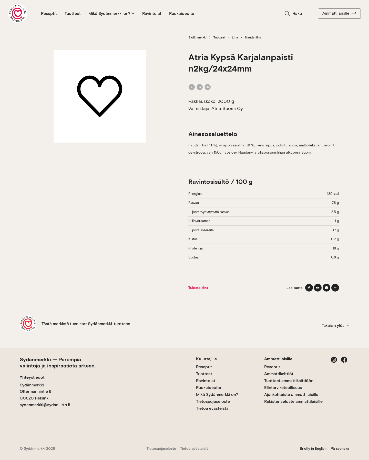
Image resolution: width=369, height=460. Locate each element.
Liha (235, 37)
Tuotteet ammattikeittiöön (288, 380)
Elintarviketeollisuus (283, 387)
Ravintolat (151, 13)
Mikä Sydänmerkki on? (111, 13)
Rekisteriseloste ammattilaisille (293, 401)
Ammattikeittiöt (278, 373)
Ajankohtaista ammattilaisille (291, 394)
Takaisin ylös (335, 325)
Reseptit (49, 13)
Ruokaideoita (181, 13)
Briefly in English (313, 448)
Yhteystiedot (32, 377)
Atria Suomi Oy (227, 108)
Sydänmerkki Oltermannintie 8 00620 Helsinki (35, 392)
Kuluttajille (206, 358)
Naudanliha (253, 37)
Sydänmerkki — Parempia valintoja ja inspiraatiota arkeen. (58, 362)
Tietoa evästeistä (212, 408)
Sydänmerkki (197, 37)
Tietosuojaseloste (213, 401)
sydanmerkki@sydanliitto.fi (45, 404)
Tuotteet (73, 13)
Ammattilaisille (339, 13)
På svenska (340, 448)
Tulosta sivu (198, 288)
